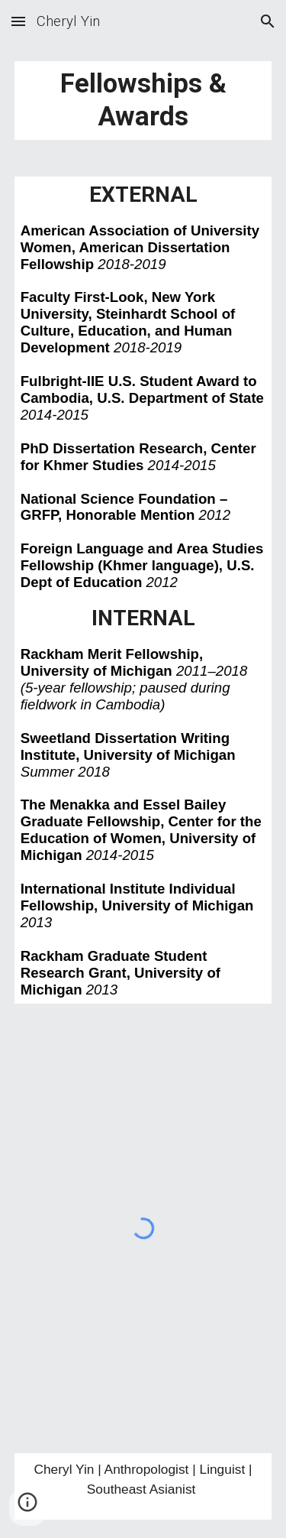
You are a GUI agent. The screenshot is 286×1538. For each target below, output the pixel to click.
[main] (143, 100)
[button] (18, 21)
